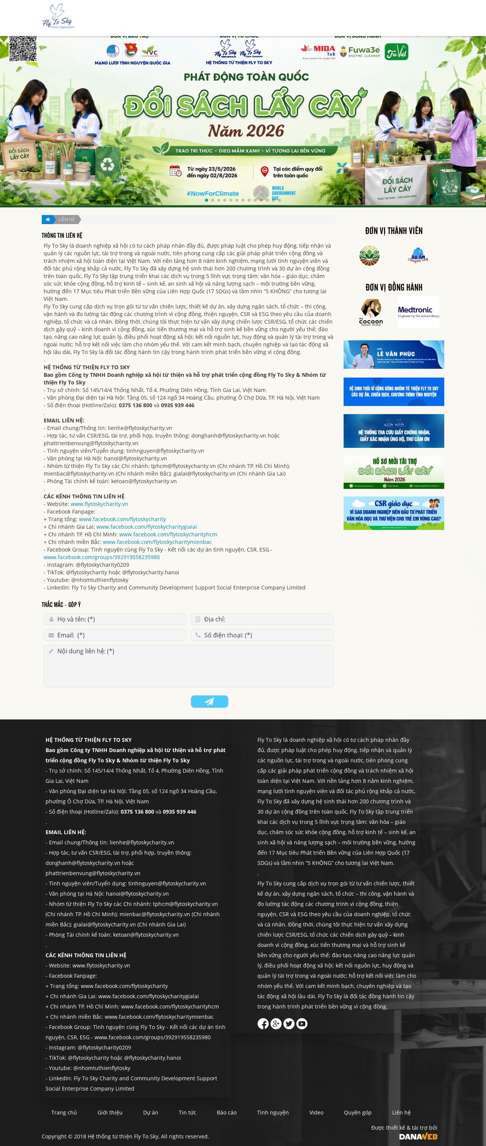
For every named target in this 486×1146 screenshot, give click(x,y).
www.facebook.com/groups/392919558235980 (102, 557)
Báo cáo (320, 18)
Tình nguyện (354, 18)
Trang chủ (205, 18)
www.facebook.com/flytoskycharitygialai (146, 526)
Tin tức (292, 18)
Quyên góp (392, 18)
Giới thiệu (239, 18)
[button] (206, 200)
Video (316, 1112)
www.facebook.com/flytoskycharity (122, 519)
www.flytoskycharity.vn (99, 503)
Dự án (268, 18)
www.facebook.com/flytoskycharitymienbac (157, 541)
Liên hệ (423, 18)
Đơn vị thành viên (394, 231)
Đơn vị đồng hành (394, 288)
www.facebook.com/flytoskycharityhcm (168, 534)
